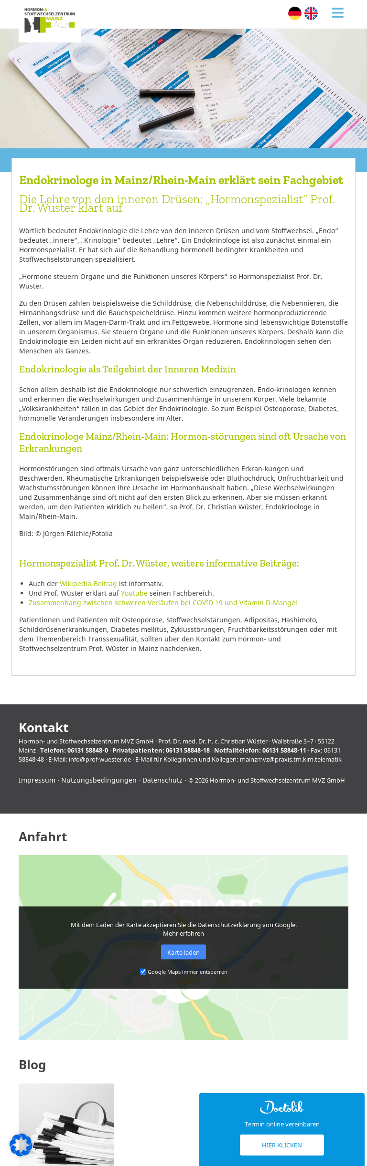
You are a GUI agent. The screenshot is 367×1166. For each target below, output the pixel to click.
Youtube (134, 593)
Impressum (37, 779)
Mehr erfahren (183, 933)
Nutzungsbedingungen (99, 779)
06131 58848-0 (87, 750)
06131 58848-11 (284, 750)
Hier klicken (282, 1145)
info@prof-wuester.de (100, 759)
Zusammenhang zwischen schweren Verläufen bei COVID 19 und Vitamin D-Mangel (163, 602)
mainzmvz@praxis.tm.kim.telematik (291, 759)
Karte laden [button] (183, 952)
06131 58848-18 (188, 750)
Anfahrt (43, 836)
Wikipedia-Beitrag (88, 583)
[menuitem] (295, 13)
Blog (32, 1064)
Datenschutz (162, 779)
